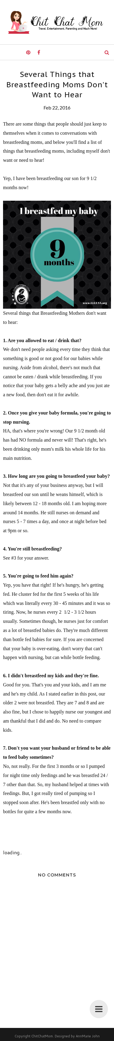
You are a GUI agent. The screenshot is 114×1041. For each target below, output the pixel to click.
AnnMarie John (88, 1036)
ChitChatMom (42, 1036)
